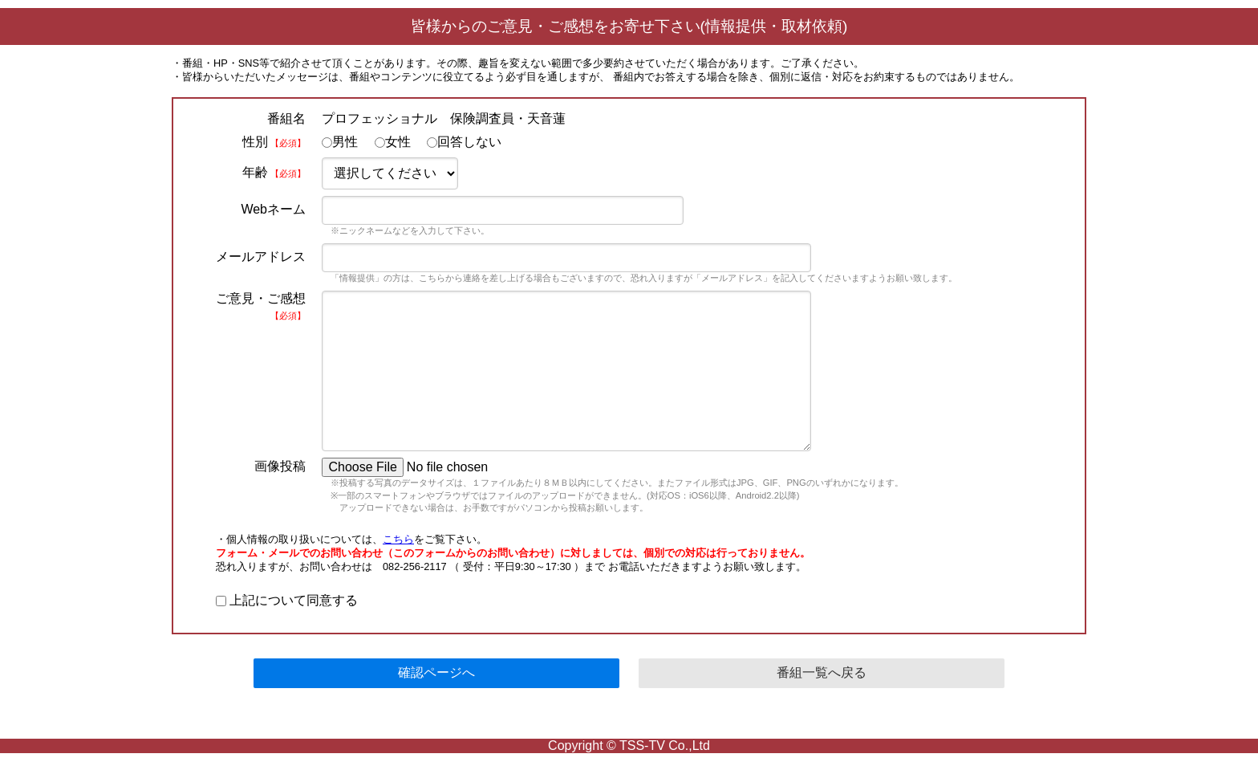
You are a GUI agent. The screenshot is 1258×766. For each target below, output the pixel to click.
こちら (398, 539)
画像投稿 (280, 466)
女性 (393, 142)
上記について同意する (287, 600)
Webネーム (273, 209)
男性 (340, 142)
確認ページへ (436, 672)
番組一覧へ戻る (821, 672)
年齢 (274, 172)
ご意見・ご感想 (261, 305)
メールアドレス (261, 256)
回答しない (464, 142)
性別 (274, 142)
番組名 (286, 118)
